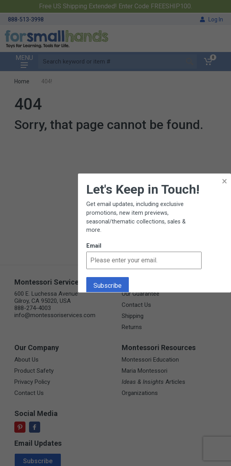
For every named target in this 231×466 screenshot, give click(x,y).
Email (93, 246)
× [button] (224, 181)
